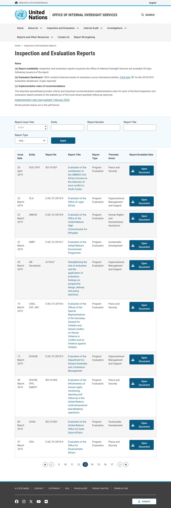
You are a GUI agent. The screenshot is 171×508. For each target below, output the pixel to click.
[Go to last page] (126, 464)
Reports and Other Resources (34, 37)
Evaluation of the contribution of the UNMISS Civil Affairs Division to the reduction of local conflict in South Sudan (77, 178)
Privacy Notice (100, 488)
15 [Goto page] (98, 464)
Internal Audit (92, 28)
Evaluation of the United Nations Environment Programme (77, 247)
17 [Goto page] (112, 464)
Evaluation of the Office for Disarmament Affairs (77, 447)
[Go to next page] (119, 464)
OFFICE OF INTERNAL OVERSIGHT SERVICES (84, 15)
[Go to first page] (45, 464)
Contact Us (63, 37)
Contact (39, 488)
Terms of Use (121, 488)
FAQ (67, 488)
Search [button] (148, 15)
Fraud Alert (80, 488)
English (152, 2)
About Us (34, 28)
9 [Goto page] (59, 464)
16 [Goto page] (105, 464)
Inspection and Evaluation (61, 28)
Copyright (54, 488)
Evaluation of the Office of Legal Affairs (77, 202)
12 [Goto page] (78, 464)
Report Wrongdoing (84, 37)
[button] (141, 171)
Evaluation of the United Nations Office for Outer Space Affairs (77, 427)
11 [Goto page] (72, 464)
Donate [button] (144, 501)
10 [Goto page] (65, 464)
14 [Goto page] (92, 464)
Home (20, 28)
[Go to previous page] (51, 464)
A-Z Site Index (22, 488)
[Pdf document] (44, 100)
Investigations (116, 28)
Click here (124, 77)
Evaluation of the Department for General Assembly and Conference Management (77, 363)
